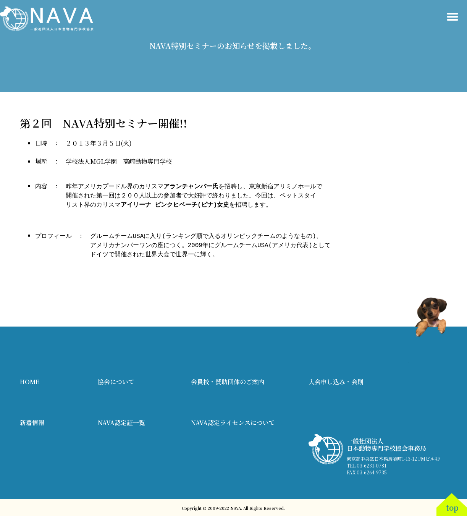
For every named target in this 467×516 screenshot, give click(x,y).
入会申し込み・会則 (336, 380)
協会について (116, 380)
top (452, 505)
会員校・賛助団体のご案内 (227, 380)
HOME (29, 380)
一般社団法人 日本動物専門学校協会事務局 (386, 443)
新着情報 (32, 421)
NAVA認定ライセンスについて (233, 421)
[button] (452, 17)
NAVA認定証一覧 (121, 421)
